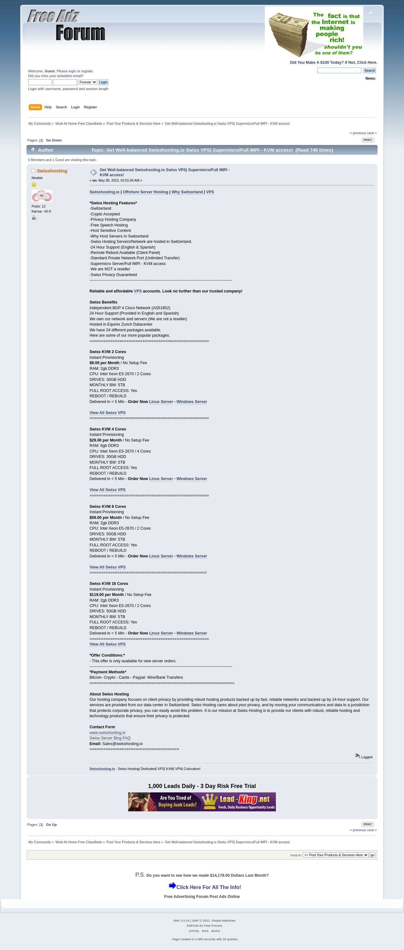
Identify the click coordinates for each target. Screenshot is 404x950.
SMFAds (193, 925)
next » (372, 133)
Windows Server (191, 402)
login (72, 71)
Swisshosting (52, 170)
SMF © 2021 (201, 920)
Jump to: (296, 855)
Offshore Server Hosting (145, 192)
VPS (210, 192)
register (87, 71)
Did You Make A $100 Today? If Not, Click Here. (333, 62)
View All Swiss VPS (108, 413)
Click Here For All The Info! (208, 887)
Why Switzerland (188, 192)
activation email (69, 76)
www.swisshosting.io (108, 733)
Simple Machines (223, 920)
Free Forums (213, 925)
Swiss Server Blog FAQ (110, 738)
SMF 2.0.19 (181, 920)
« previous (358, 133)
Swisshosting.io (105, 192)
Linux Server (161, 402)
